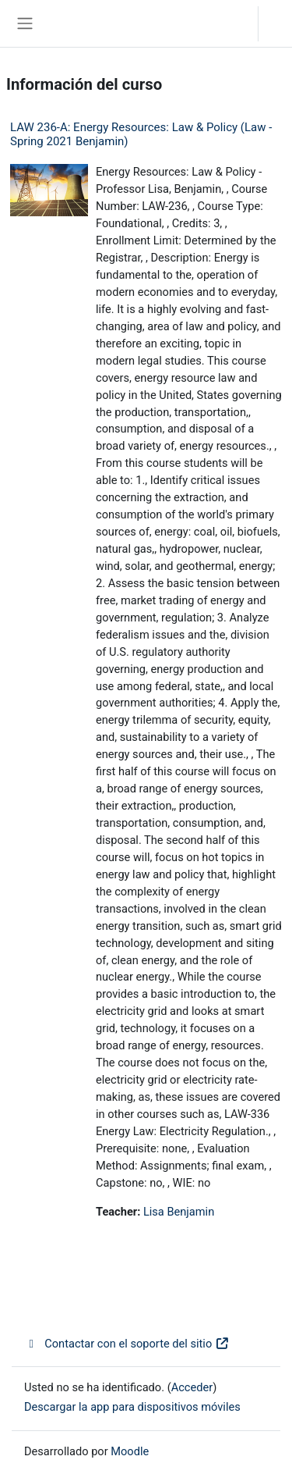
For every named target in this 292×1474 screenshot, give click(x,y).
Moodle (130, 1451)
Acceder (279, 23)
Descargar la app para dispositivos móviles (132, 1407)
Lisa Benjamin (178, 1212)
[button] (230, 23)
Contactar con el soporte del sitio (127, 1344)
